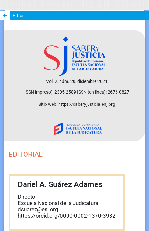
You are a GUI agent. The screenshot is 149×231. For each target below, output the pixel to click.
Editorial (20, 15)
